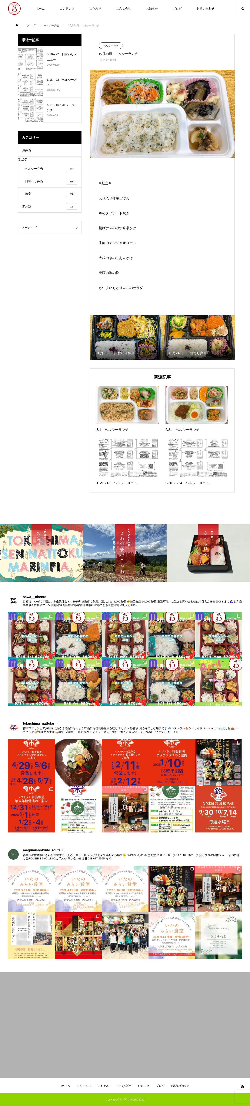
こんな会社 (123, 8)
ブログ (177, 8)
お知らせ (152, 8)
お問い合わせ (205, 8)
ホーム (40, 8)
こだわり (95, 8)
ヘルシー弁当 (111, 45)
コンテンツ (67, 8)
